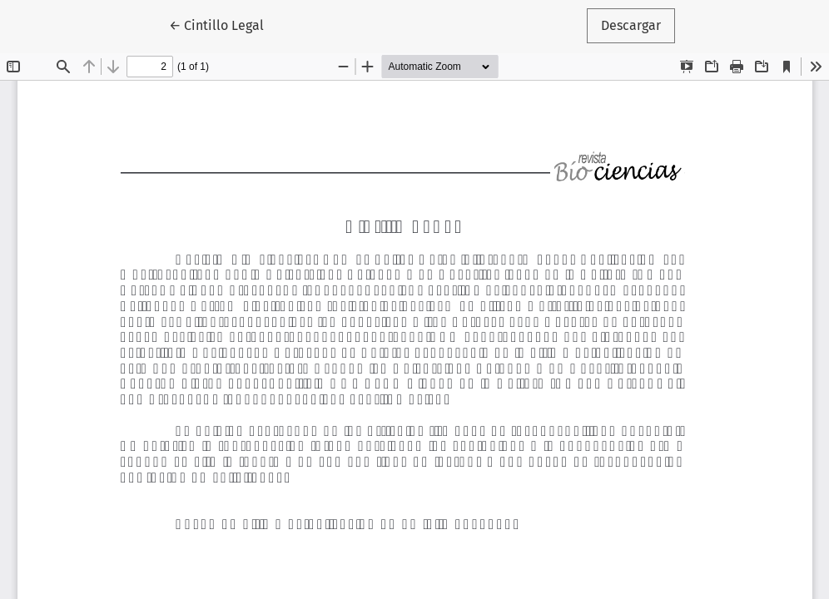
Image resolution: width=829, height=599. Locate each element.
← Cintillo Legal (223, 24)
